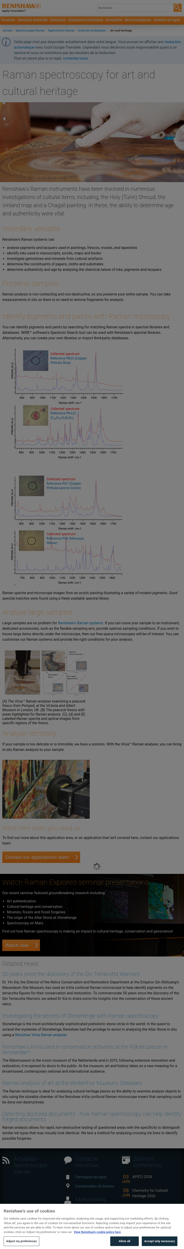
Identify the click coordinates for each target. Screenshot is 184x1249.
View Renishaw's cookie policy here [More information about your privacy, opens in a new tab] (97, 1239)
